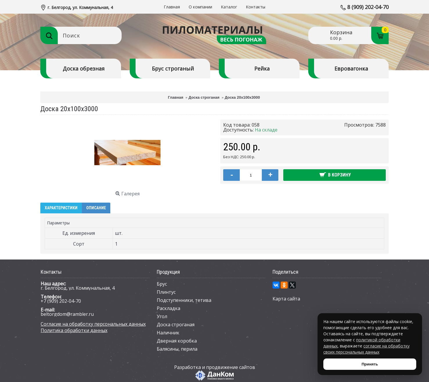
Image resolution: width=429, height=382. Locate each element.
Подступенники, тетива (184, 300)
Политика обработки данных (74, 330)
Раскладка (168, 308)
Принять (370, 364)
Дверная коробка (177, 341)
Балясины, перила (177, 349)
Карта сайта (286, 298)
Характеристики (61, 208)
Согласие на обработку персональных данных (93, 324)
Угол (162, 316)
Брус (162, 284)
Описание (96, 208)
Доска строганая (175, 324)
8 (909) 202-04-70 (368, 6)
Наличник (168, 332)
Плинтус (166, 292)
